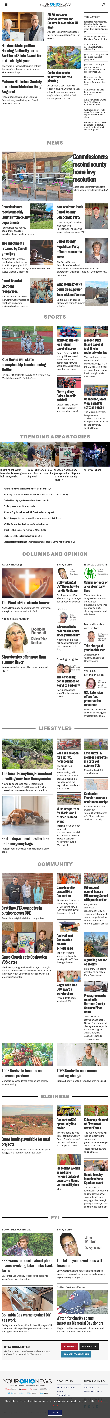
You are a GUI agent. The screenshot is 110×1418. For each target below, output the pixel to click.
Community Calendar (76, 1354)
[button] (106, 445)
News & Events (93, 1391)
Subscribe (69, 1346)
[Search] (104, 4)
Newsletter (89, 1346)
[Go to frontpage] (55, 4)
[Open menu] (6, 5)
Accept (55, 1412)
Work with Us (91, 1387)
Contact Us (63, 1395)
